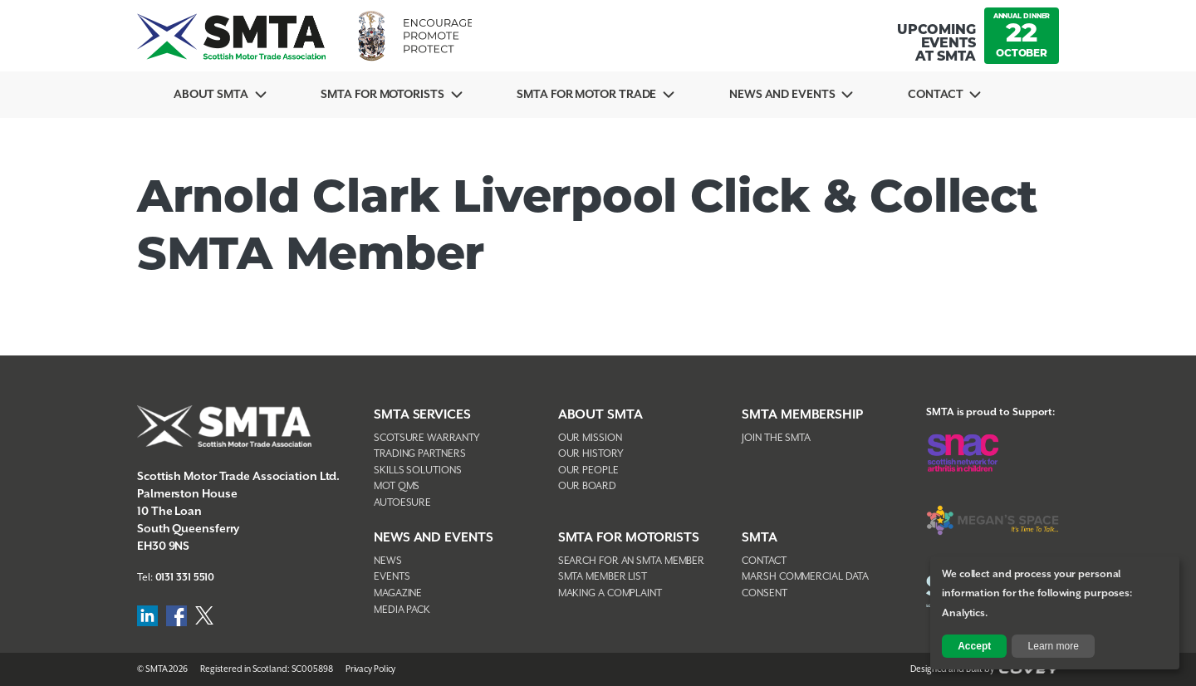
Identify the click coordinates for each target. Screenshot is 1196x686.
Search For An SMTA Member (631, 561)
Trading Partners (419, 454)
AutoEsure (402, 503)
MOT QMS (396, 486)
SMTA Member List (602, 577)
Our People (588, 470)
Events (391, 577)
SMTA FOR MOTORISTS (628, 538)
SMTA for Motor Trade (590, 94)
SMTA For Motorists (384, 94)
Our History (591, 454)
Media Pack (402, 610)
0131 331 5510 (185, 577)
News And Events (788, 94)
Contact (942, 94)
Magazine (398, 593)
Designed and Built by (984, 669)
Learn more (1053, 646)
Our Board (587, 486)
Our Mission (590, 438)
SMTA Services (422, 415)
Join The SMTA (776, 438)
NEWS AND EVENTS (433, 538)
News (388, 561)
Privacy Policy (371, 669)
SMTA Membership (802, 415)
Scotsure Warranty (427, 438)
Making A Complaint (610, 593)
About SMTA (211, 94)
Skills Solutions (417, 470)
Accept (974, 646)
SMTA (759, 538)
